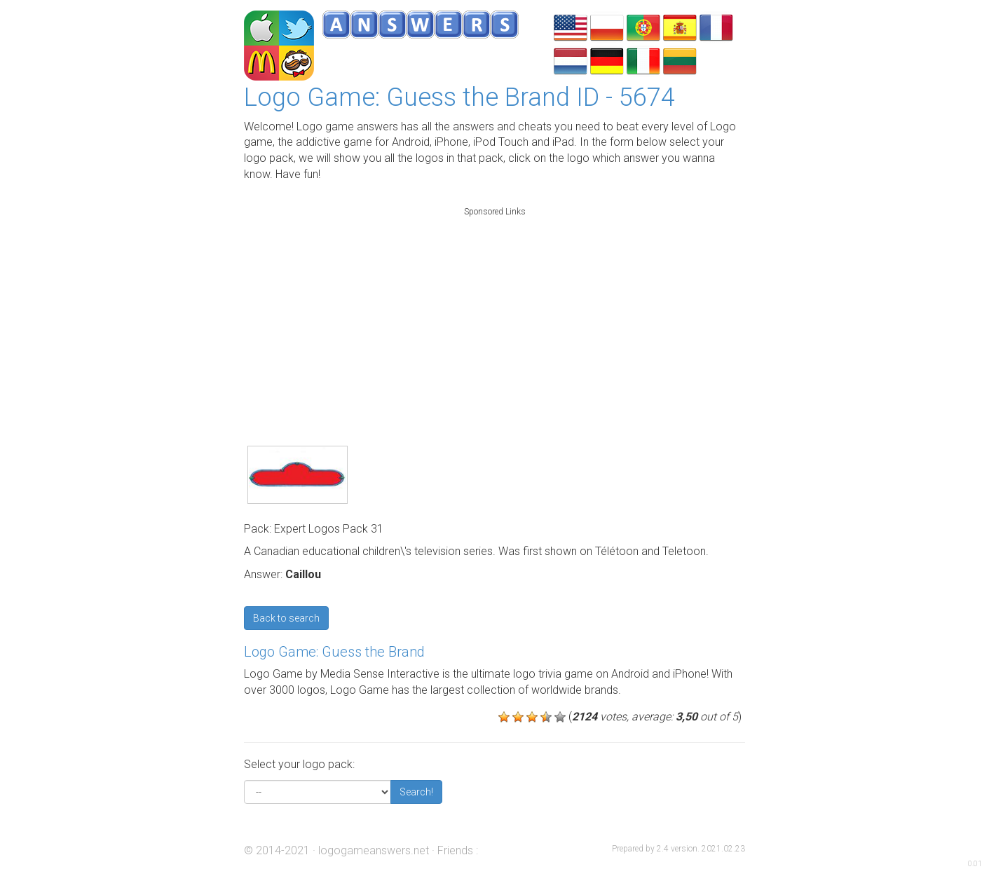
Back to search (286, 618)
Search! (416, 792)
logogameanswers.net (373, 850)
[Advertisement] (495, 311)
